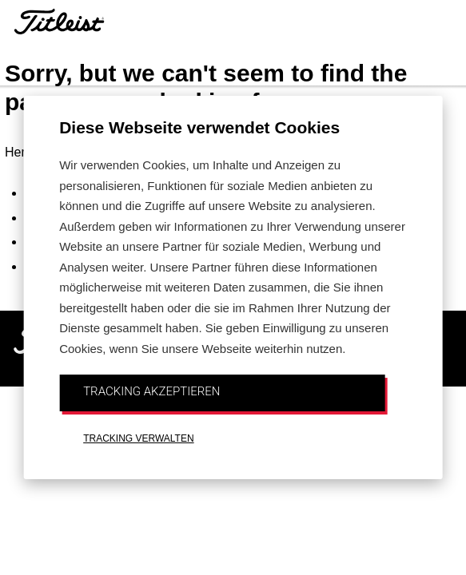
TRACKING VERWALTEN (138, 438)
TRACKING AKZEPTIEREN (151, 391)
